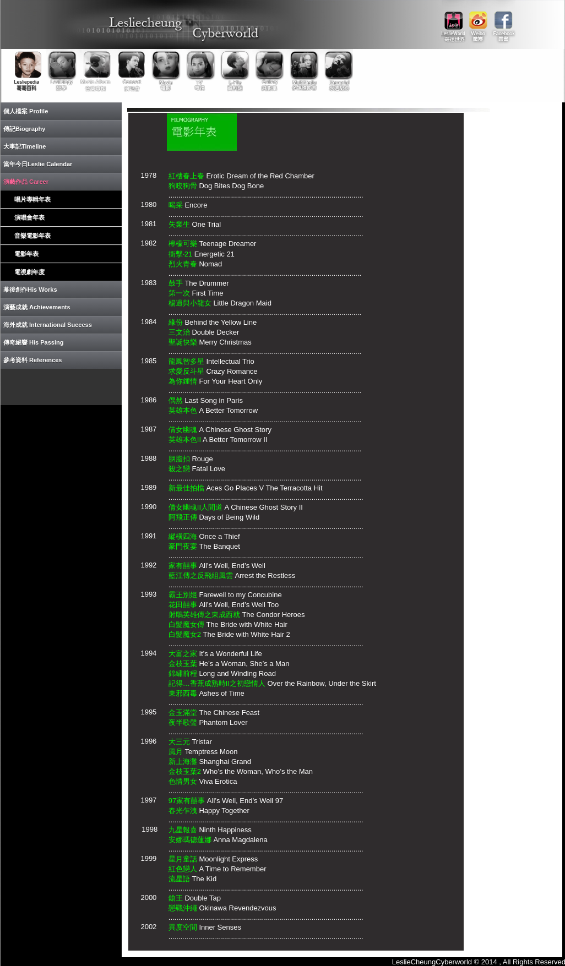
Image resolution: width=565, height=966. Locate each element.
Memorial (336, 71)
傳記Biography (24, 128)
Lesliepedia (29, 71)
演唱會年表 (29, 217)
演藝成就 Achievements (36, 307)
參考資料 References (32, 360)
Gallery (268, 71)
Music (97, 71)
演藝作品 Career (25, 181)
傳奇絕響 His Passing (33, 342)
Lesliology (63, 71)
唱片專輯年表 (32, 199)
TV (199, 71)
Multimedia (302, 71)
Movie (165, 71)
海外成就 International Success (47, 324)
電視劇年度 (29, 272)
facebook (503, 22)
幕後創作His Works (30, 289)
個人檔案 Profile (25, 111)
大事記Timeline (24, 146)
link (453, 22)
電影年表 (26, 253)
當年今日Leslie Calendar (37, 164)
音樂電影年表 (32, 235)
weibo (478, 22)
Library (233, 71)
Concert (131, 71)
